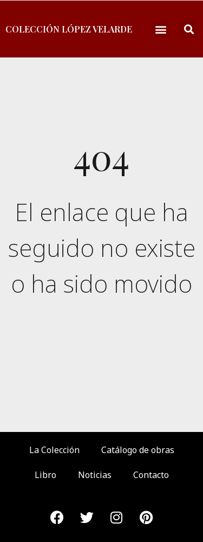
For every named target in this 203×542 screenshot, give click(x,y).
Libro (45, 475)
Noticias (95, 475)
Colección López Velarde (68, 29)
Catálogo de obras (137, 450)
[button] (160, 29)
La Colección (54, 450)
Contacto (151, 475)
